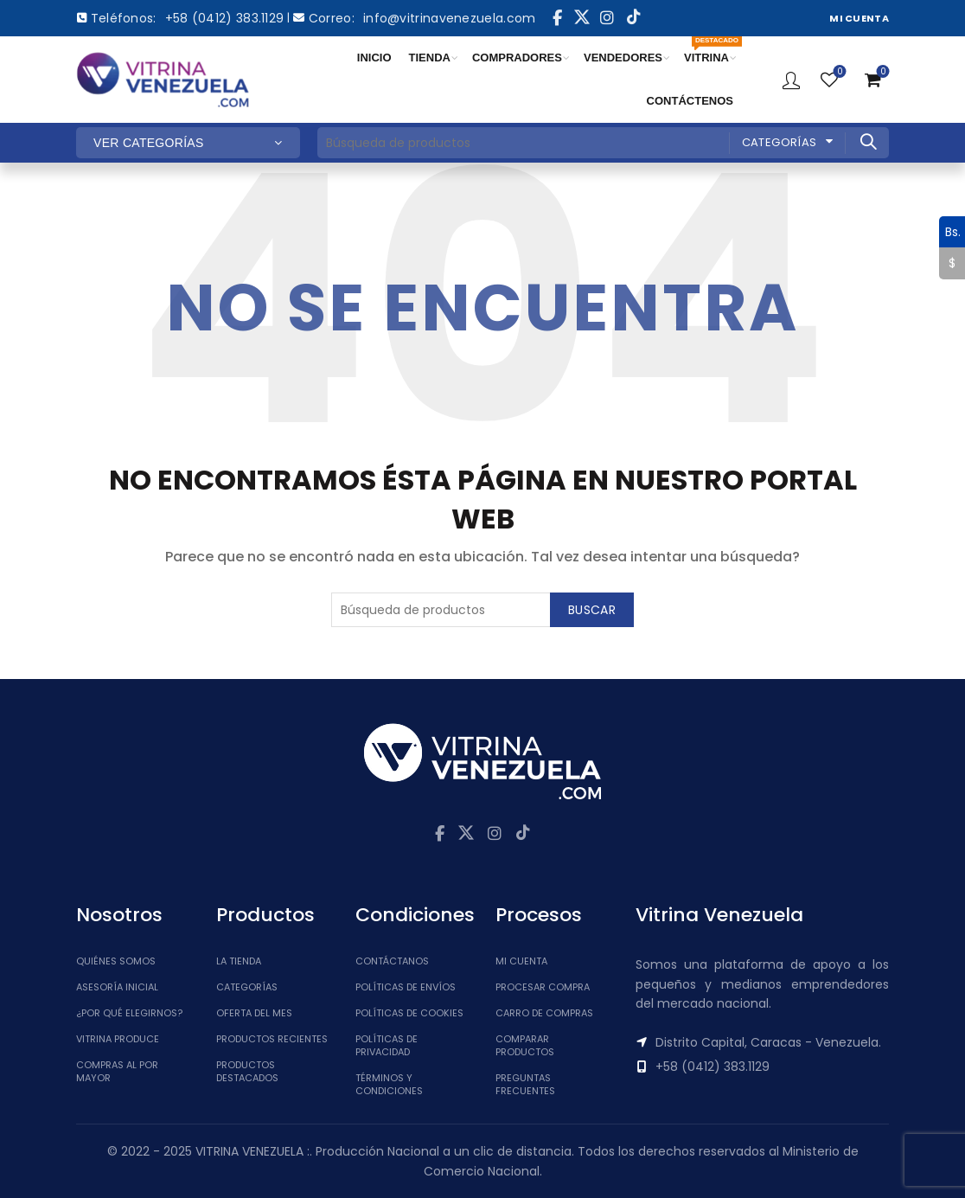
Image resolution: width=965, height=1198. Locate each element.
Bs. (950, 231)
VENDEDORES (623, 57)
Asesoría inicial (117, 987)
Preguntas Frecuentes (525, 1084)
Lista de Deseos (838, 72)
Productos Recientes (272, 1039)
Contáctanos (392, 961)
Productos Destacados (247, 1071)
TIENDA (430, 57)
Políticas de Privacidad (386, 1045)
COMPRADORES (517, 57)
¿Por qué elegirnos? (129, 1013)
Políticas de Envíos (405, 987)
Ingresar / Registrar (791, 80)
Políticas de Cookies (409, 1013)
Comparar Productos (524, 1045)
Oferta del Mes (254, 1013)
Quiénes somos (116, 961)
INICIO (374, 57)
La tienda (238, 961)
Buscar (867, 142)
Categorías (779, 142)
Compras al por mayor (117, 1071)
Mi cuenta (521, 961)
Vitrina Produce (117, 1039)
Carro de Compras (544, 1013)
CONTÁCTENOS (690, 100)
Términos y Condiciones (389, 1084)
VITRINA (711, 50)
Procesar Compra (542, 987)
